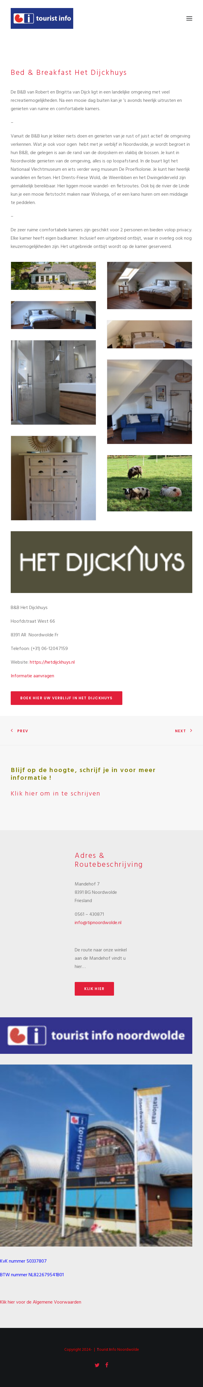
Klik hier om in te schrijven (56, 794)
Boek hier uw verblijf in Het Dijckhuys (66, 697)
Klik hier (94, 988)
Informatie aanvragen (32, 676)
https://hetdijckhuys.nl (52, 662)
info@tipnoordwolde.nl (98, 923)
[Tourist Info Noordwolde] (42, 18)
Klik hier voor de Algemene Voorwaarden (40, 1302)
